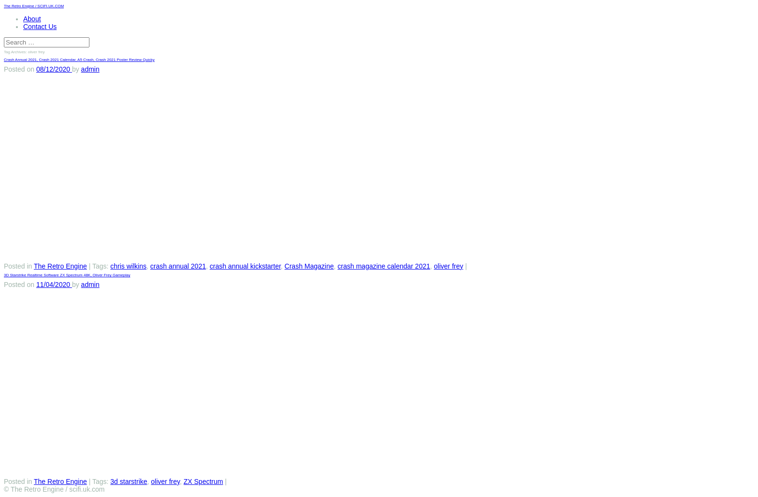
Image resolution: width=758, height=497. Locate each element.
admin (90, 69)
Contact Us (40, 26)
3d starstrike (128, 481)
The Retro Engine (60, 266)
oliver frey (449, 266)
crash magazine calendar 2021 (383, 266)
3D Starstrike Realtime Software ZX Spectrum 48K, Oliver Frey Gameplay (67, 275)
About (32, 19)
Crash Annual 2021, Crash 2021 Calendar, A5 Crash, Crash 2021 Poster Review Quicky (79, 60)
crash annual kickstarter (245, 266)
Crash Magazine (309, 266)
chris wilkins (128, 266)
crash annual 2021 (178, 266)
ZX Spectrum (203, 481)
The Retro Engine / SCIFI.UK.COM (34, 6)
